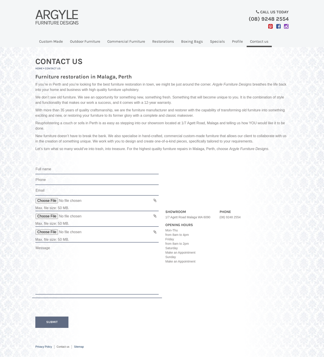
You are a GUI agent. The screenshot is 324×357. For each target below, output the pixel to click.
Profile (237, 41)
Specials (217, 41)
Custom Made (51, 41)
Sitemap (79, 346)
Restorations (163, 41)
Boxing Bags (192, 41)
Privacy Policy (43, 346)
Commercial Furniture (126, 41)
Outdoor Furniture (85, 41)
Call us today (227, 16)
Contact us (259, 41)
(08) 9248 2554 (230, 217)
